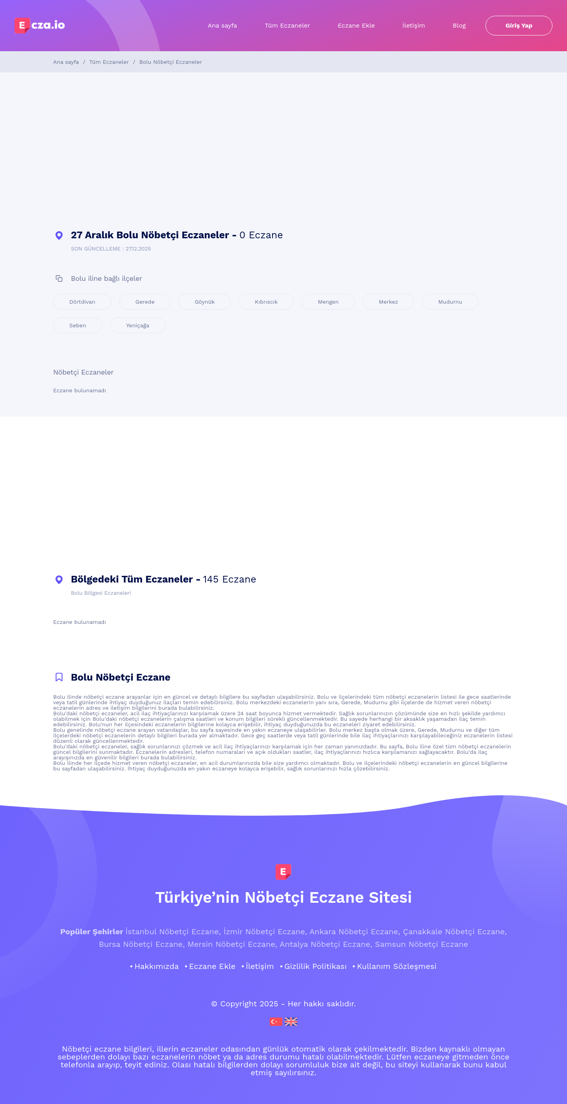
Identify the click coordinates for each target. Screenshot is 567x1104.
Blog (459, 25)
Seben (77, 325)
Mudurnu (450, 302)
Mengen (328, 302)
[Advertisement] (283, 151)
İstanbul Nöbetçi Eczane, (172, 931)
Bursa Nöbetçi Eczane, (142, 944)
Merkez (388, 302)
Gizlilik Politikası (315, 966)
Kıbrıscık (266, 302)
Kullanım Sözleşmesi (396, 966)
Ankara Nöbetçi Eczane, (354, 931)
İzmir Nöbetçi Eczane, (265, 931)
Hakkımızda (156, 966)
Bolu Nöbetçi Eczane (120, 677)
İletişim (413, 25)
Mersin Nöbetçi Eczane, (232, 944)
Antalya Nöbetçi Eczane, (326, 944)
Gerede (145, 302)
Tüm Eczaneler (287, 25)
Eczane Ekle (356, 25)
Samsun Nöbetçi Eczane (421, 944)
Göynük (205, 302)
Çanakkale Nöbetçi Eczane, (455, 931)
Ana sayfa (222, 25)
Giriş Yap (519, 25)
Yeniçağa (138, 325)
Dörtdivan (82, 302)
